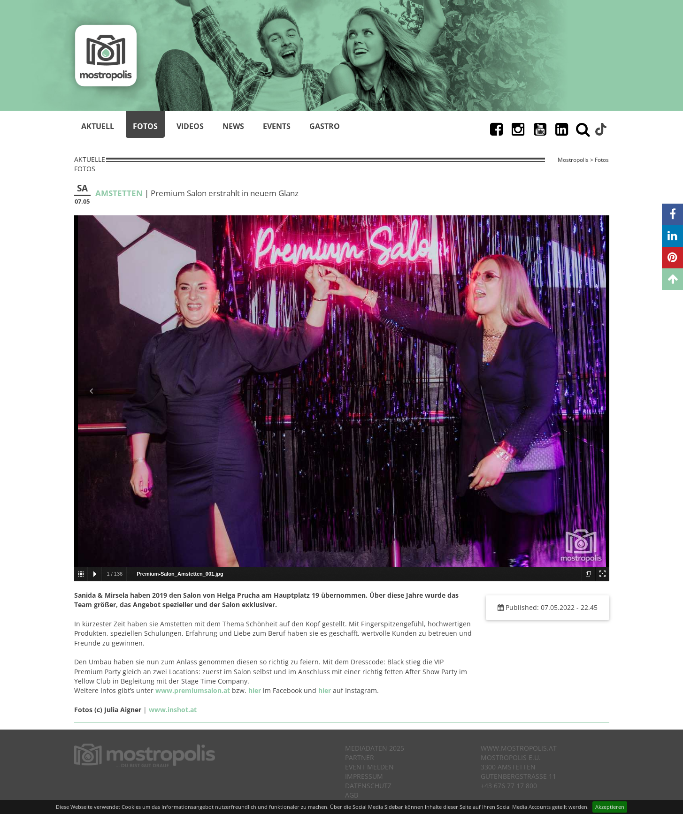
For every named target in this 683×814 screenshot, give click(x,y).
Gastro (324, 126)
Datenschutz (368, 785)
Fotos (145, 126)
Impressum (364, 776)
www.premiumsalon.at (192, 690)
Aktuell (97, 126)
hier (254, 690)
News (233, 126)
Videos (190, 126)
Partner (359, 757)
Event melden (369, 766)
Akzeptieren (609, 806)
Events (277, 126)
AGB (351, 795)
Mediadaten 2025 (374, 748)
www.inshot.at (173, 709)
